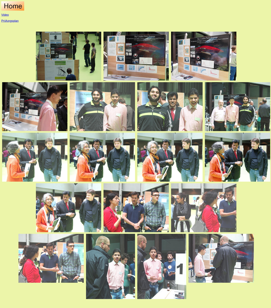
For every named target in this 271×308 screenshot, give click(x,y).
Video (5, 14)
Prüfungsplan (10, 21)
